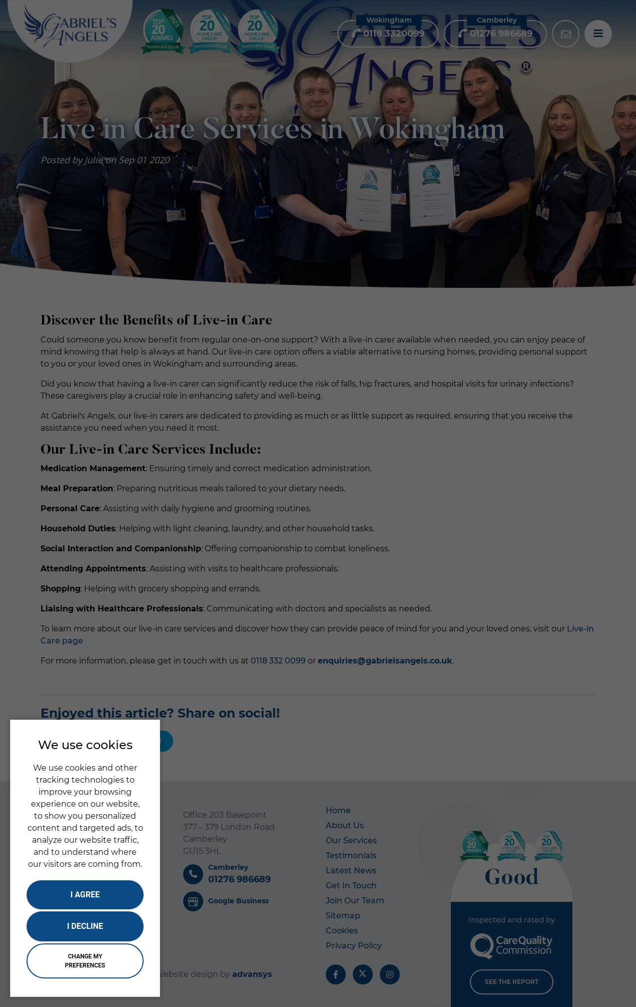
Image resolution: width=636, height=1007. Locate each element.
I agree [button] (85, 894)
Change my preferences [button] (85, 961)
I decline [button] (85, 926)
